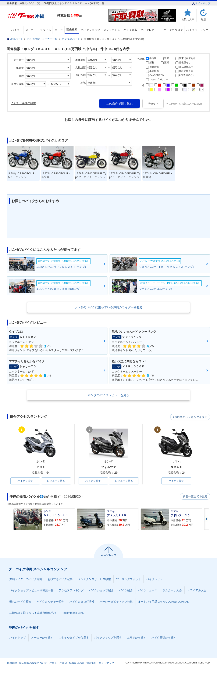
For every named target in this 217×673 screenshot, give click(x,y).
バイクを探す (25, 481)
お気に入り (187, 19)
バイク (15, 30)
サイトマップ (201, 3)
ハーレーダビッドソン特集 (116, 601)
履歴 (203, 19)
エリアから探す (136, 637)
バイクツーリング (197, 30)
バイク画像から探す (164, 637)
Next (206, 519)
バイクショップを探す (108, 637)
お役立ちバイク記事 (60, 579)
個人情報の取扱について (33, 663)
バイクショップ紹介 (101, 590)
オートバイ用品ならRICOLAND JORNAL (163, 601)
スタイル (45, 30)
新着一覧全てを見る (195, 496)
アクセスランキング (71, 590)
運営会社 (91, 663)
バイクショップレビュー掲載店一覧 (31, 590)
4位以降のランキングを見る (191, 416)
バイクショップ (90, 30)
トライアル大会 (196, 590)
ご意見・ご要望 (58, 663)
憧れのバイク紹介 (20, 601)
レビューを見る (56, 481)
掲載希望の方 (76, 663)
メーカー (30, 30)
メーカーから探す (42, 637)
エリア (58, 30)
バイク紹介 (126, 590)
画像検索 (71, 29)
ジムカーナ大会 (172, 590)
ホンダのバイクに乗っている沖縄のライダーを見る (108, 307)
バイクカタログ (173, 30)
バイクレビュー (150, 30)
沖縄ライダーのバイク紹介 (25, 579)
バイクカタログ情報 (82, 601)
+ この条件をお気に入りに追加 (184, 103)
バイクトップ (17, 637)
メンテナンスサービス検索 (94, 579)
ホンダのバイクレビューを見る (108, 395)
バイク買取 (130, 30)
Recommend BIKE (72, 613)
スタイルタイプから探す (73, 637)
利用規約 (12, 663)
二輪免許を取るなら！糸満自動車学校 (32, 613)
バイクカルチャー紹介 (50, 601)
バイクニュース (147, 590)
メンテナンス (111, 30)
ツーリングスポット (128, 579)
